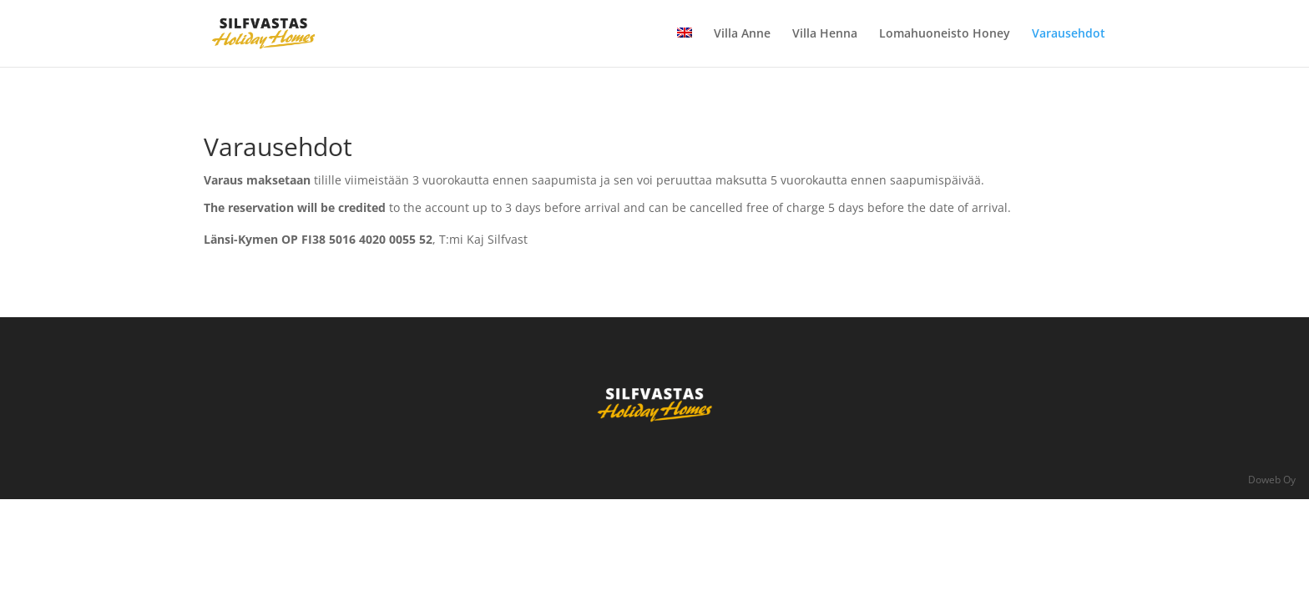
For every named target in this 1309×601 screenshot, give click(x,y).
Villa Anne (742, 34)
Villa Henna (824, 34)
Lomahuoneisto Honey (944, 34)
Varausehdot (1068, 34)
